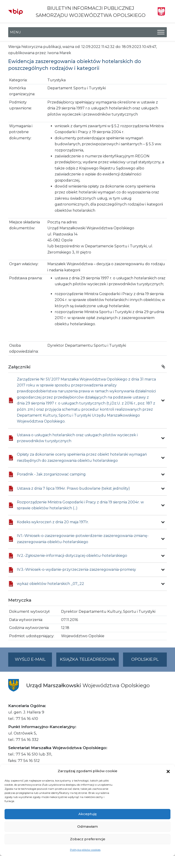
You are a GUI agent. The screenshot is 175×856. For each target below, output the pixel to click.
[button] (168, 771)
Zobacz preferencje (87, 839)
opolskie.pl (145, 659)
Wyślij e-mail (33, 661)
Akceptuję (87, 814)
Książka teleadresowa (87, 659)
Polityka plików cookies (85, 849)
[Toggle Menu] (161, 32)
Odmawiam (87, 826)
